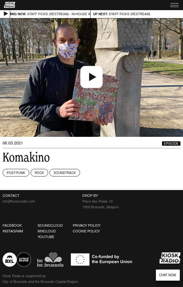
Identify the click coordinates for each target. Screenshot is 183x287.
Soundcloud (50, 225)
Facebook (12, 225)
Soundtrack (65, 172)
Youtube (46, 236)
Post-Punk (16, 172)
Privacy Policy (86, 225)
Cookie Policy (86, 231)
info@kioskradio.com (19, 201)
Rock (39, 172)
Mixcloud (47, 231)
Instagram (13, 231)
